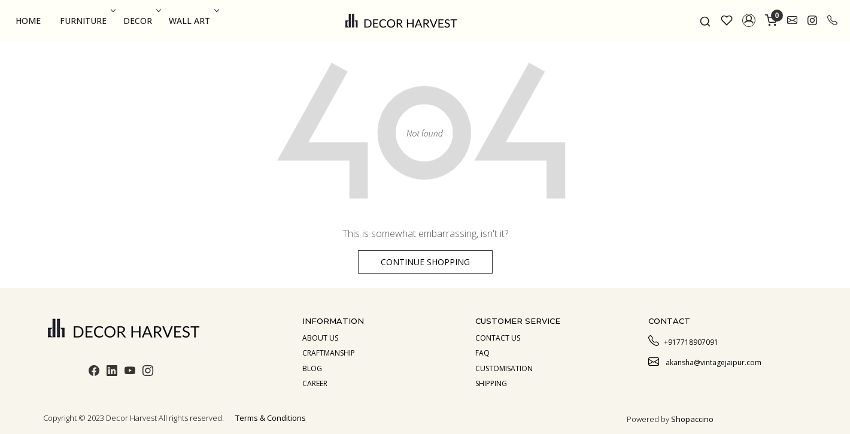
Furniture (86, 20)
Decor (141, 20)
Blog (312, 368)
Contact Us (497, 338)
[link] (705, 20)
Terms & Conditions (270, 417)
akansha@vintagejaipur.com (704, 361)
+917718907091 (683, 340)
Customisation (504, 368)
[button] (748, 20)
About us (320, 338)
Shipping (491, 383)
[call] (832, 20)
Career (314, 383)
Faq (482, 353)
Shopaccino (692, 419)
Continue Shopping (425, 262)
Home (28, 20)
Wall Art (193, 20)
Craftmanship (328, 353)
